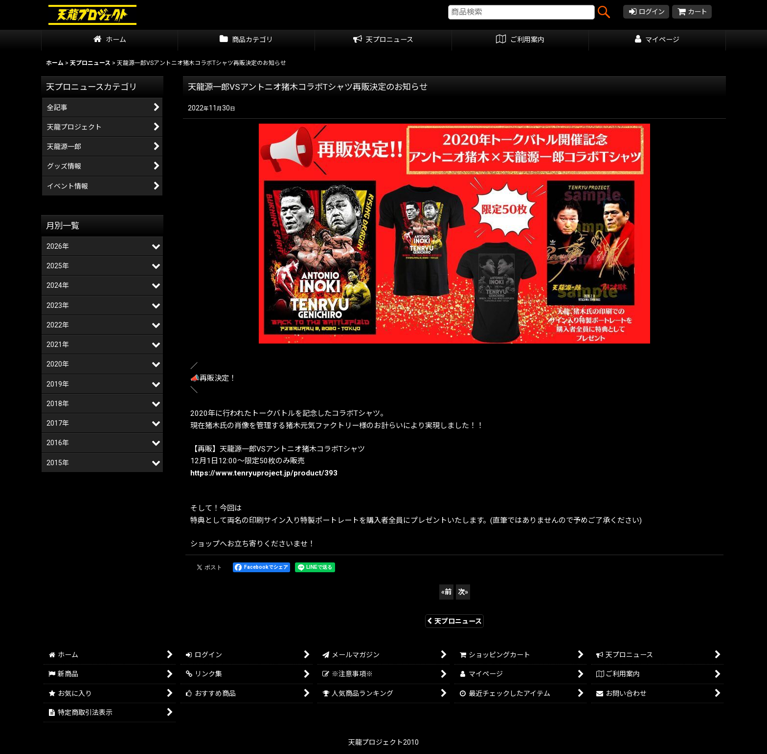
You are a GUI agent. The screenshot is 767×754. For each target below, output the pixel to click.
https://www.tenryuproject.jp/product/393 (264, 473)
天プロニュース (454, 621)
